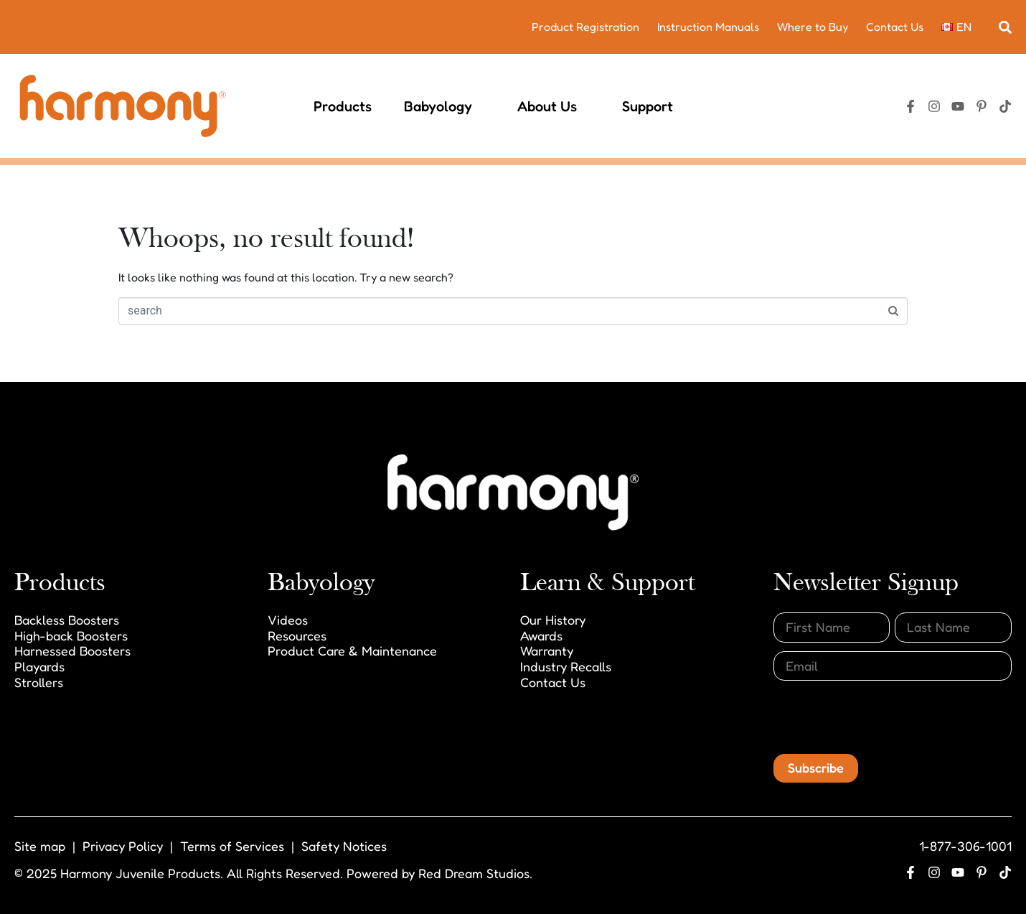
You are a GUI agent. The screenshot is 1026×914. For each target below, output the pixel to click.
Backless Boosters (66, 620)
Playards (39, 666)
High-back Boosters (71, 635)
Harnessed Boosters (72, 650)
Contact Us (894, 26)
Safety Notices (344, 846)
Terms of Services (232, 846)
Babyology (444, 106)
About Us (553, 106)
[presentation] (882, 717)
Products (343, 106)
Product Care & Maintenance (352, 650)
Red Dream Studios (474, 873)
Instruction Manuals (708, 26)
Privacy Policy (123, 846)
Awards (541, 635)
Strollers (38, 682)
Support (654, 106)
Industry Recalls (565, 666)
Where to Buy (812, 26)
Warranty (546, 650)
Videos (288, 620)
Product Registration (585, 26)
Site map (39, 846)
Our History (552, 620)
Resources (297, 635)
